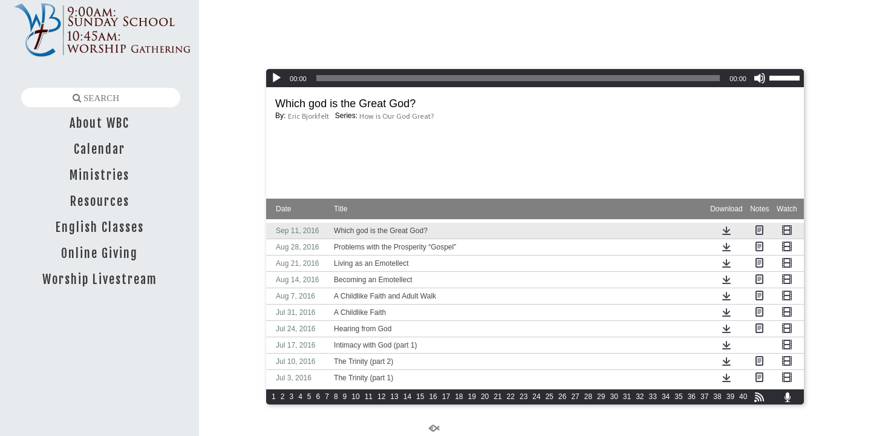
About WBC (99, 123)
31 (627, 396)
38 (717, 396)
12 (381, 396)
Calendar (99, 149)
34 (666, 396)
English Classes (100, 227)
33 (653, 396)
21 (497, 396)
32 (640, 396)
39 (730, 396)
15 (420, 396)
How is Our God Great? (396, 116)
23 (523, 396)
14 (407, 396)
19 (472, 396)
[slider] (518, 78)
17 (446, 396)
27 (575, 396)
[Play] (276, 78)
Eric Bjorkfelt (308, 116)
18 (459, 396)
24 (536, 396)
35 (678, 396)
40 (743, 396)
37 (704, 396)
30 (614, 396)
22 (511, 396)
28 (588, 396)
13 (394, 396)
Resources (99, 201)
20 (485, 396)
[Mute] (760, 78)
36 (692, 396)
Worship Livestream (99, 279)
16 (433, 396)
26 (562, 396)
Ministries (99, 175)
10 (355, 396)
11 (369, 396)
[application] (535, 78)
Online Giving (99, 253)
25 (549, 396)
